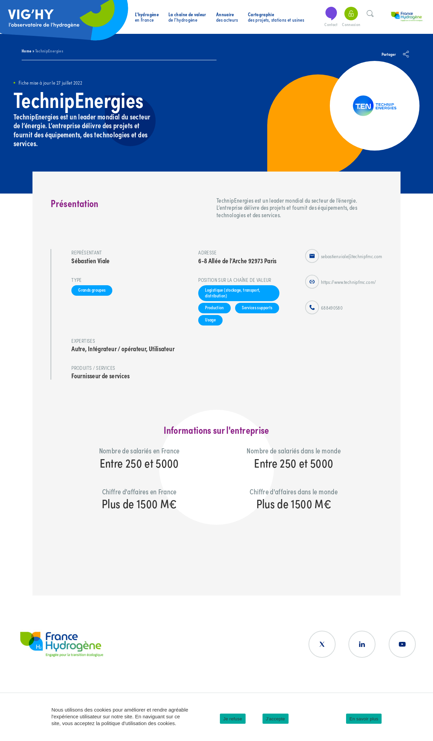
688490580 (324, 307)
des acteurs (227, 17)
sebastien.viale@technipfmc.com (343, 256)
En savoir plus (363, 718)
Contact (331, 17)
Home (26, 50)
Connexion (351, 17)
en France (147, 17)
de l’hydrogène (187, 17)
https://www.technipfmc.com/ (340, 282)
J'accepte (275, 718)
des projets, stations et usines (276, 17)
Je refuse (232, 718)
